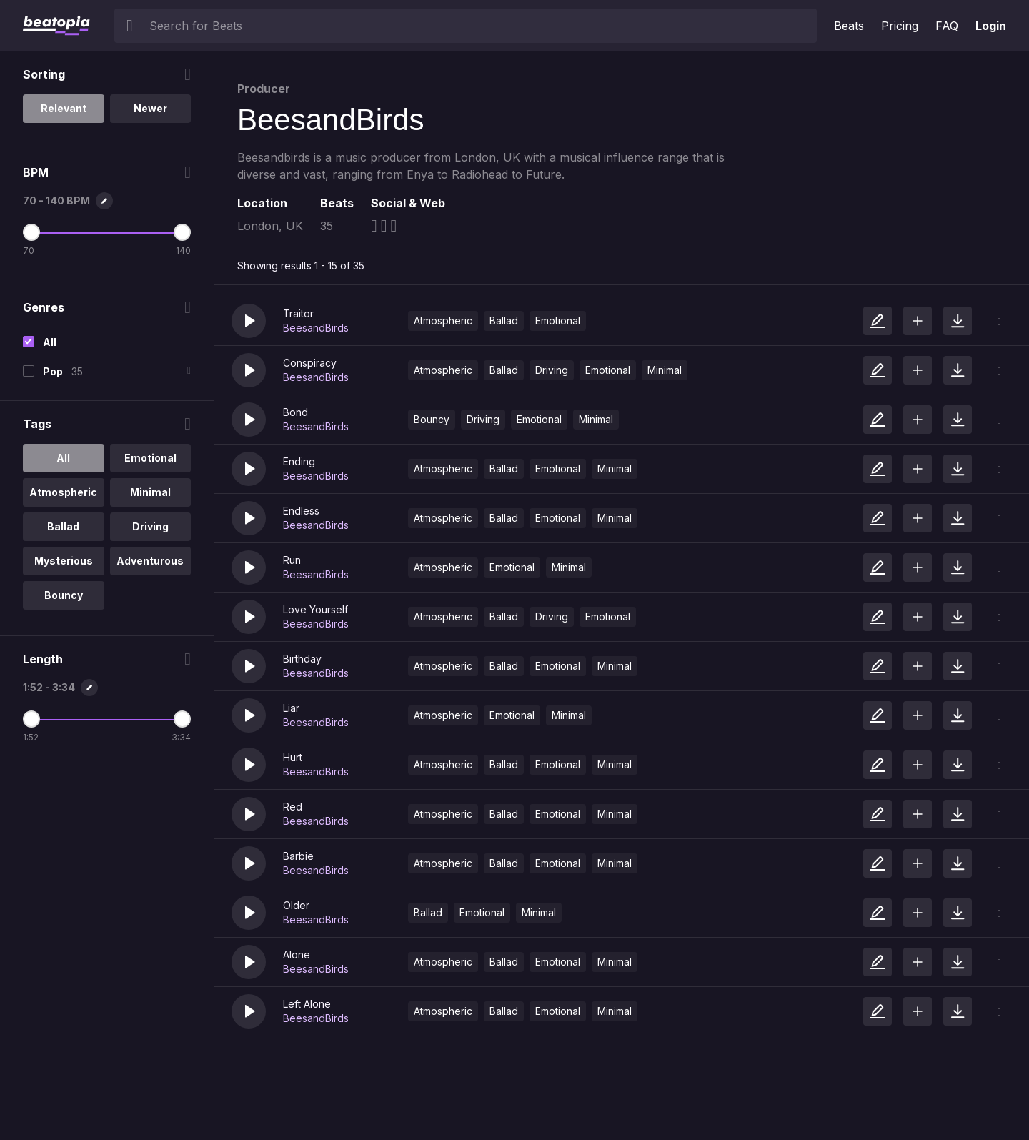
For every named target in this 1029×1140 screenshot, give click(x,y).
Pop (53, 371)
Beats (849, 26)
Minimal (664, 370)
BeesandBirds (316, 328)
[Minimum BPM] (31, 232)
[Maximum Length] (182, 719)
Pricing (899, 26)
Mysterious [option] (63, 561)
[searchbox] (479, 25)
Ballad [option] (63, 526)
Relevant (63, 108)
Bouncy (431, 419)
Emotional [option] (150, 458)
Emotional (557, 320)
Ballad (503, 320)
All (49, 342)
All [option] (63, 458)
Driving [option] (150, 526)
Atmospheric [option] (63, 492)
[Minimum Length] (31, 719)
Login (990, 26)
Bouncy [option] (63, 595)
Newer (150, 108)
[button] (249, 321)
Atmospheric (443, 320)
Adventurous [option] (150, 561)
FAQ (946, 26)
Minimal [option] (150, 492)
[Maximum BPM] (182, 232)
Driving (551, 370)
